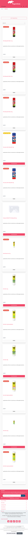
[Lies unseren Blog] (16, 521)
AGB (23, 497)
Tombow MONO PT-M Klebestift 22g (10, 218)
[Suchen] (21, 6)
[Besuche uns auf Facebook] (8, 521)
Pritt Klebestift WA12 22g (7, 76)
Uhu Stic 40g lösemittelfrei (8, 395)
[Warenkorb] (26, 6)
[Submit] (23, 495)
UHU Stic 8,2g (5, 430)
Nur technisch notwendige (11, 533)
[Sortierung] (14, 23)
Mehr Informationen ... (14, 531)
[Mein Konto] (23, 6)
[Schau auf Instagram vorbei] (11, 521)
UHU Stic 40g (5, 359)
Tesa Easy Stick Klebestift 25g (8, 182)
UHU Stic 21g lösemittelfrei (8, 324)
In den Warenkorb (14, 163)
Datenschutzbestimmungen (10, 497)
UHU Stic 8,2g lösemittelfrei (8, 466)
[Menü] (4, 6)
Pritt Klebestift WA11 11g (7, 40)
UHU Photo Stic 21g (6, 253)
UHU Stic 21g (5, 288)
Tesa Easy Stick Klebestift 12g (8, 147)
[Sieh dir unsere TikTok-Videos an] (14, 521)
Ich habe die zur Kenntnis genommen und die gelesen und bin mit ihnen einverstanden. (15, 498)
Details (14, 57)
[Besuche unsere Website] (19, 521)
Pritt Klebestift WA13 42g (7, 111)
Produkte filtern (14, 18)
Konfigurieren (19, 533)
